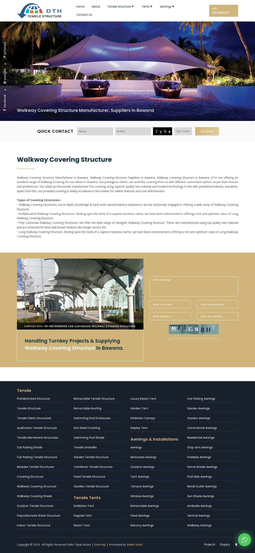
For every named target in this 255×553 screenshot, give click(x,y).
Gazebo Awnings (198, 418)
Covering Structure (30, 477)
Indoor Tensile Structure (33, 525)
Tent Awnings (139, 477)
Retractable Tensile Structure (94, 399)
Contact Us (84, 15)
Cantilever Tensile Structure (93, 467)
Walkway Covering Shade (34, 496)
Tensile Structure (120, 7)
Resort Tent (82, 525)
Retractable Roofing (87, 408)
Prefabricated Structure (33, 399)
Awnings (167, 7)
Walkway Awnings (199, 525)
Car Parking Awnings (201, 399)
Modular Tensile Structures (35, 467)
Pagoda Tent (83, 516)
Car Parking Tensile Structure (37, 457)
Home (80, 7)
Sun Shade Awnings (200, 496)
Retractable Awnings (144, 506)
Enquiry (225, 544)
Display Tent (139, 428)
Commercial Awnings (202, 428)
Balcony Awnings (142, 525)
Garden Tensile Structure (91, 457)
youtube (5, 76)
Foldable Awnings (199, 457)
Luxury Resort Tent (143, 399)
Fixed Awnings (140, 516)
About (96, 7)
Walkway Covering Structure (36, 486)
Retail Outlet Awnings (202, 486)
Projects (209, 544)
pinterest (5, 50)
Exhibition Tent (84, 506)
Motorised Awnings (143, 457)
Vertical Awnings (198, 516)
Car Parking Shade (29, 447)
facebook (5, 102)
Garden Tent (139, 408)
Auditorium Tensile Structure (37, 428)
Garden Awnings (198, 408)
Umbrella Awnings (199, 506)
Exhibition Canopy (142, 418)
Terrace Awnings (142, 486)
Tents (147, 7)
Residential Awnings (200, 438)
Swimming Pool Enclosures (92, 418)
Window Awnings (142, 496)
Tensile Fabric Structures (34, 418)
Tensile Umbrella (85, 447)
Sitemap (100, 545)
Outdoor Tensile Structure (35, 506)
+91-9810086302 (220, 11)
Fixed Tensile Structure (89, 477)
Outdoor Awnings (142, 467)
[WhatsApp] (244, 540)
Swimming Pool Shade (89, 438)
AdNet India (134, 545)
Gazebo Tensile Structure (91, 486)
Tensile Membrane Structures (37, 438)
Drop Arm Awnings (200, 447)
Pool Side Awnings (199, 477)
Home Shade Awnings (202, 467)
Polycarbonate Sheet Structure (38, 516)
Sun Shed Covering (87, 428)
